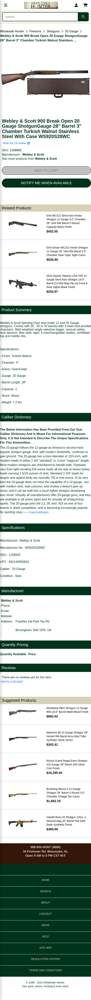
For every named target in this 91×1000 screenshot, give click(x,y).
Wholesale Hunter (12, 31)
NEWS (46, 925)
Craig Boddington (38, 512)
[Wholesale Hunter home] (41, 5)
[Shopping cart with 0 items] (85, 5)
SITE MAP (45, 947)
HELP (45, 936)
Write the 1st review (16, 143)
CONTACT (45, 913)
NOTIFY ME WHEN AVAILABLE (46, 183)
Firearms (35, 31)
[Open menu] (6, 5)
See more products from (29, 158)
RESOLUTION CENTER (45, 958)
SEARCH (45, 891)
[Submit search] (83, 17)
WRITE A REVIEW (12, 681)
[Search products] (40, 17)
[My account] (76, 5)
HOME (46, 879)
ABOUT (45, 902)
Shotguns (53, 31)
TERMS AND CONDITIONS (45, 970)
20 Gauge (71, 31)
